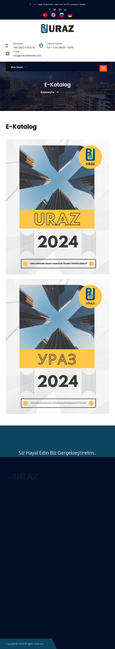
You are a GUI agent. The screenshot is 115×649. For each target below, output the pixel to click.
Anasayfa (47, 92)
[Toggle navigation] (103, 68)
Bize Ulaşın (19, 67)
